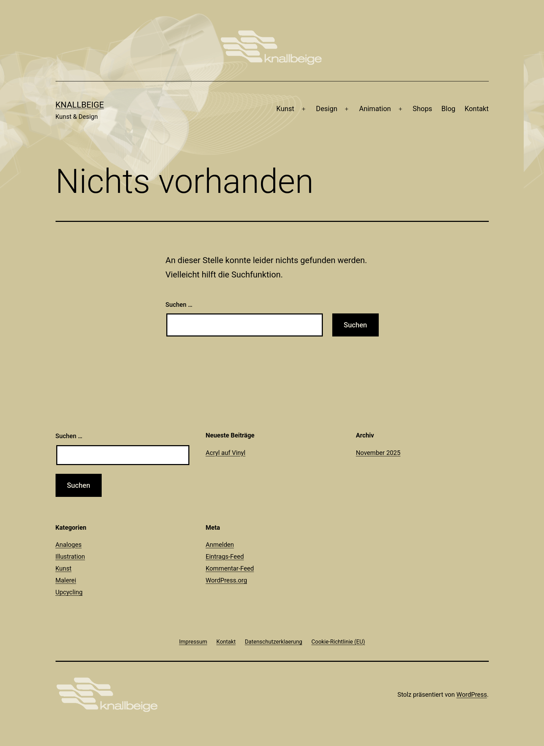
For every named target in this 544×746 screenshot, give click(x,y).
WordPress (471, 694)
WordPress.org (226, 580)
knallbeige (80, 105)
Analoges (69, 544)
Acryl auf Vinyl (226, 452)
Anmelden (220, 544)
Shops (422, 108)
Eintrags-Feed (225, 556)
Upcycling (69, 592)
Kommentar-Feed (230, 568)
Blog (448, 108)
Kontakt (477, 108)
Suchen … (179, 304)
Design (326, 108)
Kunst (285, 108)
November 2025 (378, 452)
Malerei (66, 580)
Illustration (70, 556)
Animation (375, 108)
